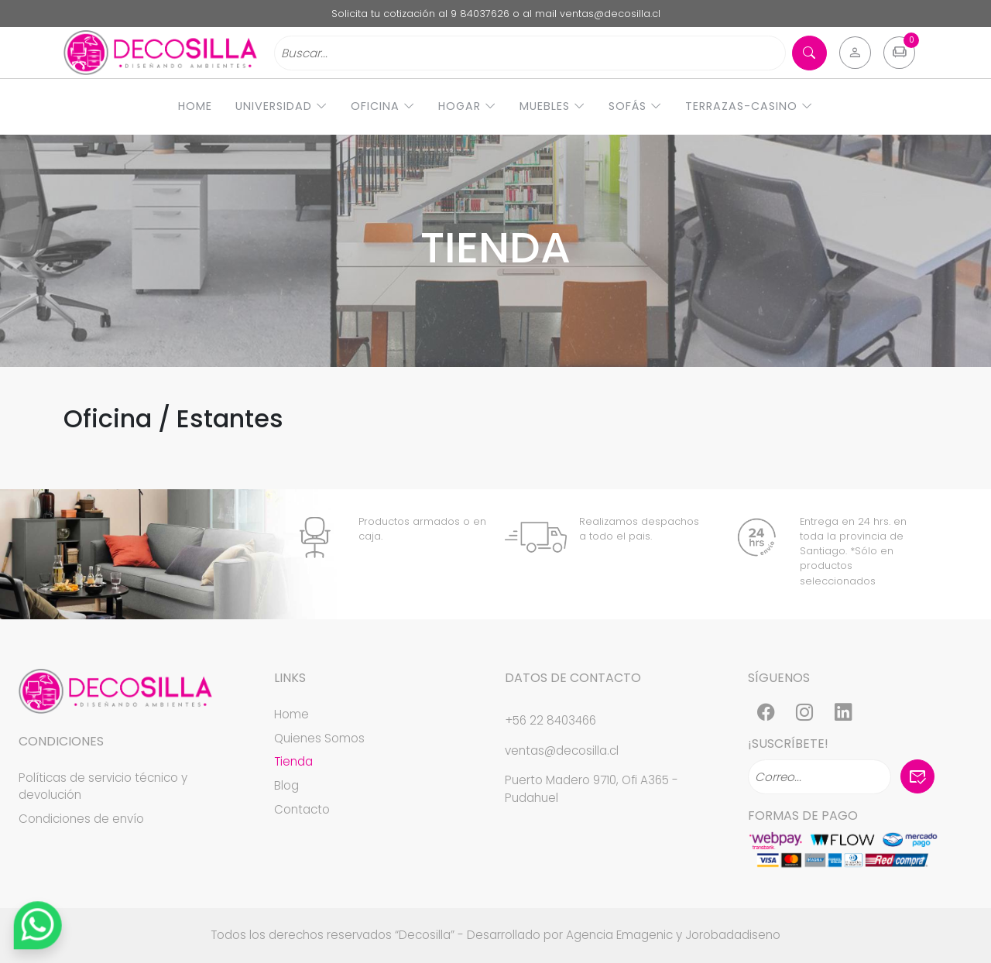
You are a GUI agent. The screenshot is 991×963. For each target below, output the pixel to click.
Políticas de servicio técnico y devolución (103, 786)
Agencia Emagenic (619, 935)
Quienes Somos (319, 738)
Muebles (552, 106)
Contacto (302, 809)
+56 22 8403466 (550, 720)
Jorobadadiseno (732, 935)
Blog (286, 785)
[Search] (530, 53)
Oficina (383, 106)
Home (195, 106)
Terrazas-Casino (749, 106)
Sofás (635, 106)
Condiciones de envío (81, 818)
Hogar (467, 106)
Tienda (293, 761)
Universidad (281, 106)
